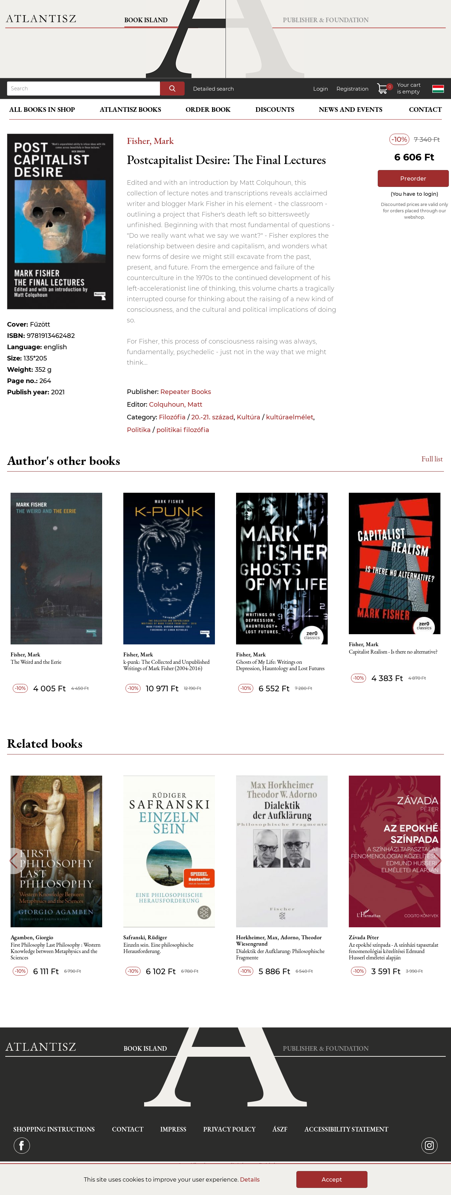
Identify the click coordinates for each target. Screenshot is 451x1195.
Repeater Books (185, 392)
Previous (13, 861)
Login (320, 88)
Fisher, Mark (150, 140)
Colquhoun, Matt (175, 404)
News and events (350, 109)
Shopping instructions (54, 1129)
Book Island (146, 20)
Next (438, 861)
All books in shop (42, 109)
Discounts (274, 109)
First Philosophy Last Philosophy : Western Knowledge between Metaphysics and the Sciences (55, 951)
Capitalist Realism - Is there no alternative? (393, 652)
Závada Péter (364, 937)
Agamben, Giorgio (32, 937)
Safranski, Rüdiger (145, 937)
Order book (208, 109)
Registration (352, 88)
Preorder (413, 178)
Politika (139, 430)
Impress (173, 1129)
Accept (332, 1179)
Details (250, 1179)
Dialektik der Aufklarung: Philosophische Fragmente (280, 954)
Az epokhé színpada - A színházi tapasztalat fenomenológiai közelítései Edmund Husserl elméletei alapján (393, 951)
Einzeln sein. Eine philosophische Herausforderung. (158, 948)
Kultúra (248, 417)
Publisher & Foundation (326, 20)
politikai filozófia (182, 430)
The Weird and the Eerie (36, 662)
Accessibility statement (346, 1129)
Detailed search (213, 88)
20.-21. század (212, 417)
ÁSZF (280, 1129)
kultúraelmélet (289, 417)
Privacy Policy (229, 1129)
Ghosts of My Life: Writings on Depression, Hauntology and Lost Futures (280, 665)
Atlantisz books (130, 109)
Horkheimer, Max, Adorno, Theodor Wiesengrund (279, 940)
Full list (432, 459)
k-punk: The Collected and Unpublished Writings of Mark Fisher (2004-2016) (166, 665)
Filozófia (172, 417)
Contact (425, 109)
